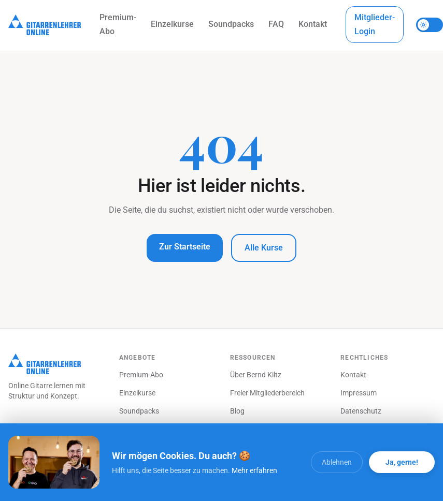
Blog (237, 411)
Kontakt (312, 24)
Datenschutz (360, 411)
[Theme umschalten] (429, 25)
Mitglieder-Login (374, 24)
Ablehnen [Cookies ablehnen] (337, 462)
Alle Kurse (264, 248)
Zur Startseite (184, 247)
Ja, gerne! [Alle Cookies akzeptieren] (401, 462)
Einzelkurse (172, 24)
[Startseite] (44, 24)
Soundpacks (231, 24)
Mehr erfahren (254, 470)
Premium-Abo (117, 24)
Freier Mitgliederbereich (267, 393)
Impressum (358, 393)
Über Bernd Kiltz (255, 375)
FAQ (276, 24)
